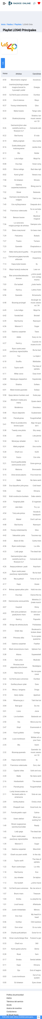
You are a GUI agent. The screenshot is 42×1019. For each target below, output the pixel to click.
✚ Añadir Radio (12, 1015)
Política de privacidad (15, 995)
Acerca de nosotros (14, 1008)
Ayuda (9, 1005)
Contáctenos (11, 1012)
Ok (39, 1017)
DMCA (9, 998)
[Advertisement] (21, 16)
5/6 (3, 63)
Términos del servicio (14, 1002)
